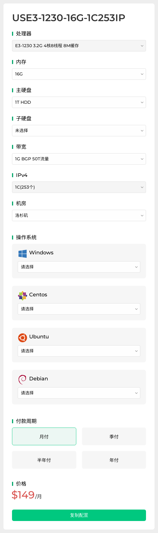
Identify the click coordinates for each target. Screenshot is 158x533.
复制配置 (79, 515)
